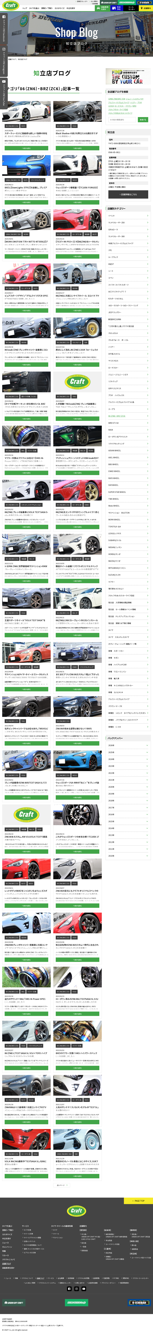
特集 (4, 1251)
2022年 (111, 773)
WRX (134, 106)
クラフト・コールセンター (141, 1278)
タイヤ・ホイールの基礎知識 (62, 1226)
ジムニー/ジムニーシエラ (118, 374)
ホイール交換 (28, 1234)
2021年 (111, 780)
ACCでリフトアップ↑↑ (117, 291)
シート (110, 271)
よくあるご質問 (30, 1283)
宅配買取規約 (124, 1283)
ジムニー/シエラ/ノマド (135, 99)
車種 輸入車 (113, 678)
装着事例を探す (104, 8)
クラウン (128, 106)
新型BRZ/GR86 (114, 319)
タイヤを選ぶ (34, 8)
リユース (5, 1255)
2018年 (111, 800)
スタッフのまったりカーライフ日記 (121, 595)
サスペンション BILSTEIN (118, 512)
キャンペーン (7, 1247)
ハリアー (133, 102)
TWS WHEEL (113, 499)
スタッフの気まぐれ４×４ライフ (120, 113)
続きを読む (27, 148)
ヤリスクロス (113, 360)
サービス (25, 1226)
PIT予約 (116, 1278)
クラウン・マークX (115, 706)
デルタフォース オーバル (118, 340)
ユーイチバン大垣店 (112, 1244)
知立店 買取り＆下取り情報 (119, 623)
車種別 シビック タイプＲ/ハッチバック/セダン (127, 713)
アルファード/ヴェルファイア (119, 102)
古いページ (61, 1185)
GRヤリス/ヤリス (114, 388)
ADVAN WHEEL (114, 450)
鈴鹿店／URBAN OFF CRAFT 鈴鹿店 (115, 1257)
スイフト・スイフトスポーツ (118, 284)
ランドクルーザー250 (116, 222)
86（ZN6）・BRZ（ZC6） (117, 416)
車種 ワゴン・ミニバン (117, 671)
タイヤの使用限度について (33, 1245)
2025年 (111, 752)
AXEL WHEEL (113, 457)
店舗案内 (147, 8)
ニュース (5, 1242)
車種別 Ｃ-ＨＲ (114, 727)
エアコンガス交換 (30, 1252)
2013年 (111, 835)
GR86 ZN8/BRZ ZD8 (116, 99)
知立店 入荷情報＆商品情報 (120, 602)
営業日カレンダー (82, 1)
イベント (111, 215)
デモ (110, 250)
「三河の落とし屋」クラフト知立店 (121, 326)
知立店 (83, 1243)
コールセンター (131, 8)
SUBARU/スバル (114, 540)
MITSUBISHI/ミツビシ (117, 568)
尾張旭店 (84, 1250)
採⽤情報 (95, 4)
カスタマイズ (59, 8)
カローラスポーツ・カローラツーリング (123, 305)
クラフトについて (8, 1259)
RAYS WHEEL (113, 478)
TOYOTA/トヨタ (114, 526)
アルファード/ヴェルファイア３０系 (121, 402)
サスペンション (58, 1237)
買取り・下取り (47, 8)
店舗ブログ (12, 59)
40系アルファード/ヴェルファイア (120, 243)
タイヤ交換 (27, 1230)
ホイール (56, 1234)
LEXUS (111, 106)
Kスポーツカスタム (115, 298)
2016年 (111, 814)
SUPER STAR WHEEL (117, 492)
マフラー (111, 581)
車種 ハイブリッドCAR (117, 664)
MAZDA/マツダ (114, 561)
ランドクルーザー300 (116, 236)
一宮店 (83, 1246)
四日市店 (109, 1253)
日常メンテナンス (29, 1241)
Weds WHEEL (114, 505)
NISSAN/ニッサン (115, 547)
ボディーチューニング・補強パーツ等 (122, 644)
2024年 (111, 759)
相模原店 (135, 1249)
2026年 (111, 745)
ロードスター (120, 106)
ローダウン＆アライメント (118, 436)
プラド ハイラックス (116, 395)
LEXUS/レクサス (114, 533)
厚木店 (134, 1245)
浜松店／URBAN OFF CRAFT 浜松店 (141, 1235)
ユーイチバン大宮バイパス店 (141, 1257)
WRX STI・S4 (113, 423)
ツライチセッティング (116, 443)
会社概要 (61, 1278)
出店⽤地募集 (93, 1283)
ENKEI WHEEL (114, 471)
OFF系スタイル (114, 354)
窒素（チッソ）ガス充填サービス (34, 1249)
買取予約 (126, 1278)
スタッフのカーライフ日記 (118, 109)
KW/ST (111, 264)
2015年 (111, 821)
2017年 (111, 807)
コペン (110, 277)
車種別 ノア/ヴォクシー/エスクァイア (123, 720)
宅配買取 (106, 1278)
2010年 (111, 856)
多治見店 (109, 1240)
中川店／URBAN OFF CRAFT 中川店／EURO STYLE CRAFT (91, 1236)
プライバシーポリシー (109, 1283)
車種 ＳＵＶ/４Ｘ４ (115, 692)
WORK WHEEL (114, 519)
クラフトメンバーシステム (47, 1283)
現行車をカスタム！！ (116, 588)
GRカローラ (113, 229)
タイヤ (110, 630)
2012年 (111, 842)
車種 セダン (113, 657)
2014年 (111, 828)
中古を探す (70, 8)
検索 (142, 119)
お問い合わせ (79, 1283)
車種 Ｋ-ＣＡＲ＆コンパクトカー (120, 685)
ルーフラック (113, 257)
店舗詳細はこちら (129, 194)
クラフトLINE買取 (83, 1278)
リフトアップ (113, 381)
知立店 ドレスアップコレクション (121, 616)
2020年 (111, 787)
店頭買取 (96, 1278)
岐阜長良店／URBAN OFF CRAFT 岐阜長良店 (116, 1235)
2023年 (111, 766)
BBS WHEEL (113, 464)
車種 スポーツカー (116, 651)
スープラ (111, 409)
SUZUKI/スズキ (114, 575)
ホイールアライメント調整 (32, 1237)
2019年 (111, 793)
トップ (25, 8)
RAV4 (110, 429)
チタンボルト (113, 333)
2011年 (111, 849)
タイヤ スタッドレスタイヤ (118, 637)
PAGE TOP (139, 1200)
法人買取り (94, 1)
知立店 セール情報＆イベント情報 (122, 609)
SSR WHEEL (113, 485)
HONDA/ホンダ (114, 554)
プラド (139, 102)
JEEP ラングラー (114, 312)
